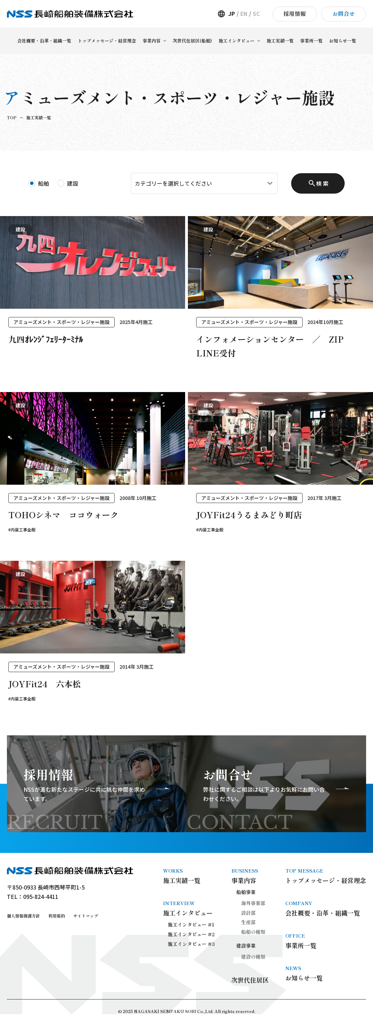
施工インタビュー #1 (191, 924)
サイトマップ (85, 916)
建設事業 (246, 945)
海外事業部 (253, 903)
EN (243, 14)
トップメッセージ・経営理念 (325, 876)
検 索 (322, 183)
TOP (12, 117)
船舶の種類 (253, 931)
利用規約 (56, 916)
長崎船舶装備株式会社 (70, 14)
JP (231, 14)
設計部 (248, 912)
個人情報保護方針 (23, 916)
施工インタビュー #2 (191, 934)
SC (256, 14)
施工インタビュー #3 (191, 943)
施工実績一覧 (189, 876)
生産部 (248, 922)
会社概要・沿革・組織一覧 (325, 908)
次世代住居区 (250, 979)
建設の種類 (253, 956)
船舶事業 (246, 892)
